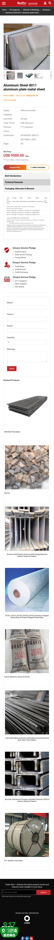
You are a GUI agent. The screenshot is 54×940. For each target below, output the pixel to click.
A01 (14, 100)
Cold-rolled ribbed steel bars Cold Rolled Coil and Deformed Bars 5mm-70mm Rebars (27, 739)
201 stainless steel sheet (13, 861)
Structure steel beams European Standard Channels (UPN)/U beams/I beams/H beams (27, 800)
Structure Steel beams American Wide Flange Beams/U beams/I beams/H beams (27, 555)
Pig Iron (7, 493)
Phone (10, 314)
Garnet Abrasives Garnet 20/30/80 (17, 677)
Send (11, 368)
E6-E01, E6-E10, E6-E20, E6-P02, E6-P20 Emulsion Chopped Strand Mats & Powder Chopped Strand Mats (27, 617)
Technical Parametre (14, 182)
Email (10, 326)
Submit (43, 892)
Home (4, 10)
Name (10, 303)
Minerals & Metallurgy (31, 10)
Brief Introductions (13, 176)
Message (11, 349)
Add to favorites (37, 167)
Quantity (10, 337)
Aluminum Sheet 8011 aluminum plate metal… (22, 13)
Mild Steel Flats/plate (12, 432)
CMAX (11, 96)
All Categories (14, 10)
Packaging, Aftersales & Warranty (19, 189)
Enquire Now (15, 167)
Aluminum (46, 10)
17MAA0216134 (31, 96)
